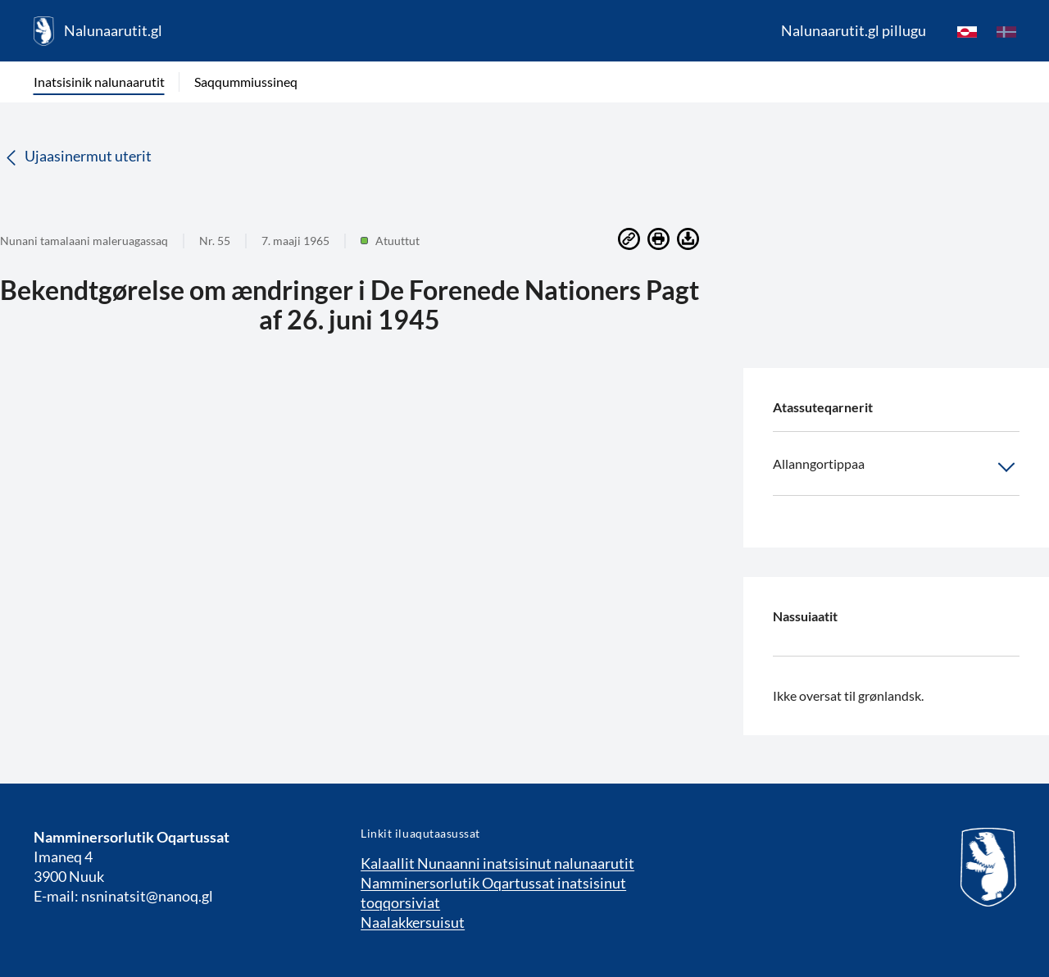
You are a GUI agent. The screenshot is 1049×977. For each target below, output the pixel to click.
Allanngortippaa (896, 467)
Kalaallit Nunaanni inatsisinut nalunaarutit (497, 863)
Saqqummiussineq (245, 81)
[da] (1006, 31)
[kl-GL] (967, 31)
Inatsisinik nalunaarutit (99, 81)
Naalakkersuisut (413, 922)
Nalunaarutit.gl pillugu (853, 30)
